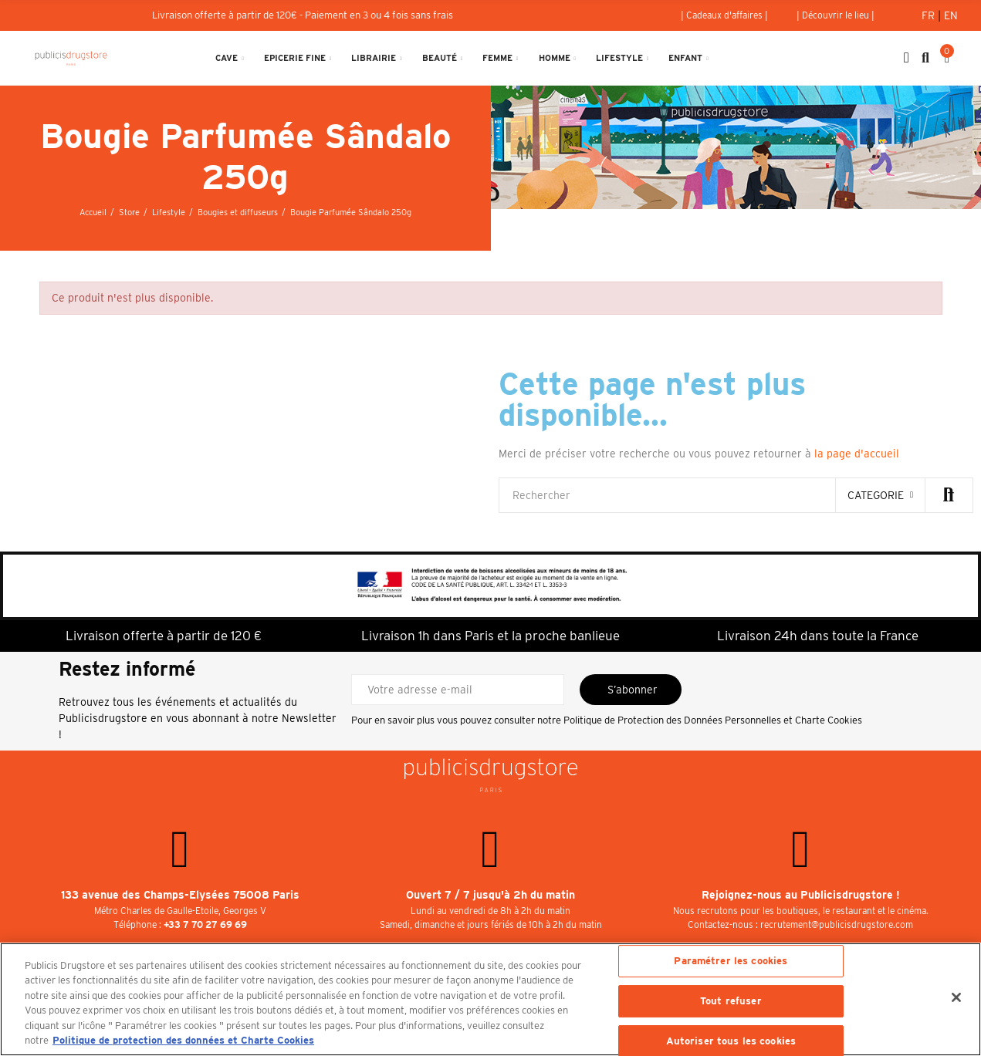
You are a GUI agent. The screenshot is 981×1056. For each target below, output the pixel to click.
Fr (930, 15)
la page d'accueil (856, 453)
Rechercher (948, 495)
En (951, 15)
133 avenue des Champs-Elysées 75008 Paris (180, 895)
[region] (490, 999)
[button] (724, 15)
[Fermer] (956, 997)
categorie (875, 495)
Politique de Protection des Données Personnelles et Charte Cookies (712, 720)
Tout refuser (731, 1001)
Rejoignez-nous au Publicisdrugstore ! (801, 895)
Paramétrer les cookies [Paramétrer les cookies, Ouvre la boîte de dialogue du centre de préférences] (730, 961)
